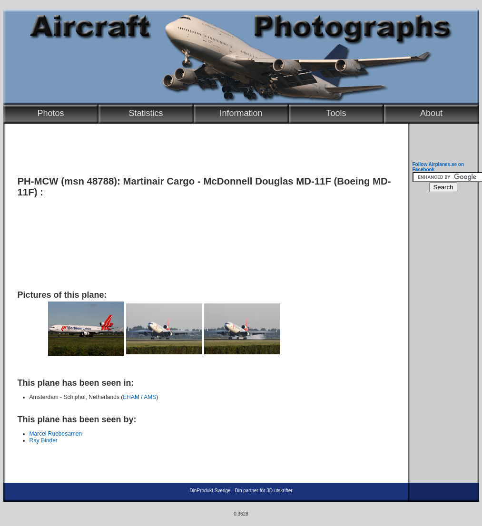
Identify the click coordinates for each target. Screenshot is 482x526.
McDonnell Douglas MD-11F (267, 181)
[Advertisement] (203, 240)
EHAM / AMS (139, 397)
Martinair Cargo (159, 181)
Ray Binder (44, 440)
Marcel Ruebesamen (56, 433)
